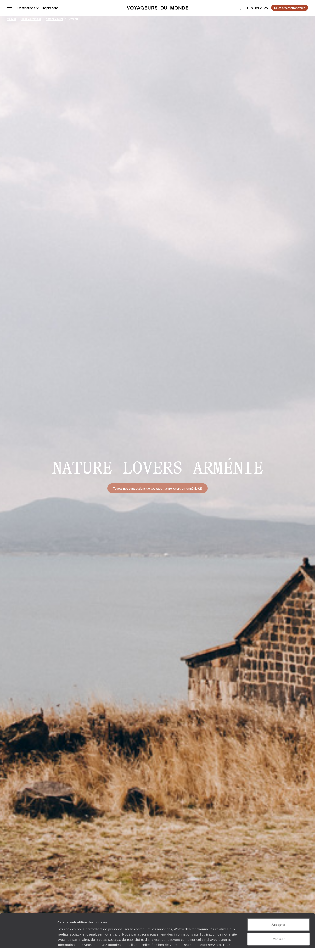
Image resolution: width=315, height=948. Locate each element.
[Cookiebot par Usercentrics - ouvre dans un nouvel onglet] (28, 939)
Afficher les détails (241, 939)
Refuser (278, 911)
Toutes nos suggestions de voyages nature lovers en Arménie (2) (157, 488)
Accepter (278, 896)
